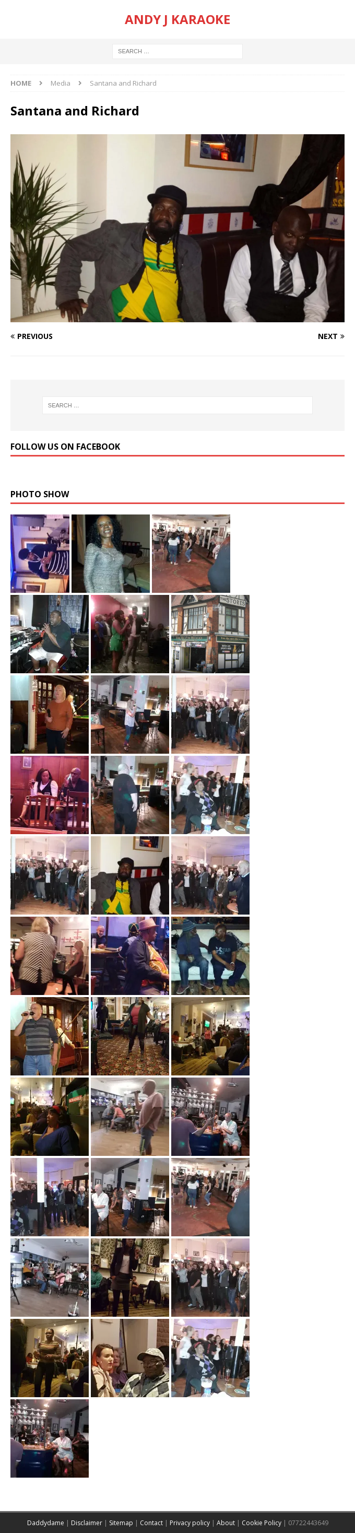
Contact (151, 1522)
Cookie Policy (261, 1522)
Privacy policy (190, 1522)
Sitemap (121, 1522)
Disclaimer (86, 1522)
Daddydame (45, 1522)
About (226, 1522)
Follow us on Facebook (65, 446)
